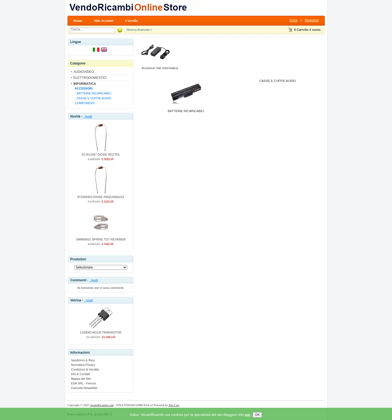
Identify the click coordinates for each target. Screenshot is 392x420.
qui (247, 418)
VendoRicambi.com (102, 405)
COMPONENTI (84, 103)
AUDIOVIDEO (84, 72)
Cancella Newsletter (84, 388)
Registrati (312, 20)
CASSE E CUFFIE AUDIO (92, 98)
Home (78, 20)
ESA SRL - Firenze (83, 383)
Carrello (131, 20)
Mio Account (104, 20)
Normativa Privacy (83, 364)
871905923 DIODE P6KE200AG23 (100, 195)
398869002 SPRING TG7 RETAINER (100, 237)
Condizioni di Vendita (85, 369)
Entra (294, 20)
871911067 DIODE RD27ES (101, 153)
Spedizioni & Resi (82, 360)
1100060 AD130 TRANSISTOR (100, 331)
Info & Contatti (80, 374)
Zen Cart (174, 405)
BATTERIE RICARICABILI (92, 93)
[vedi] (87, 116)
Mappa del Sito (81, 378)
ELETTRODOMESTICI (90, 78)
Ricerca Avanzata (138, 29)
